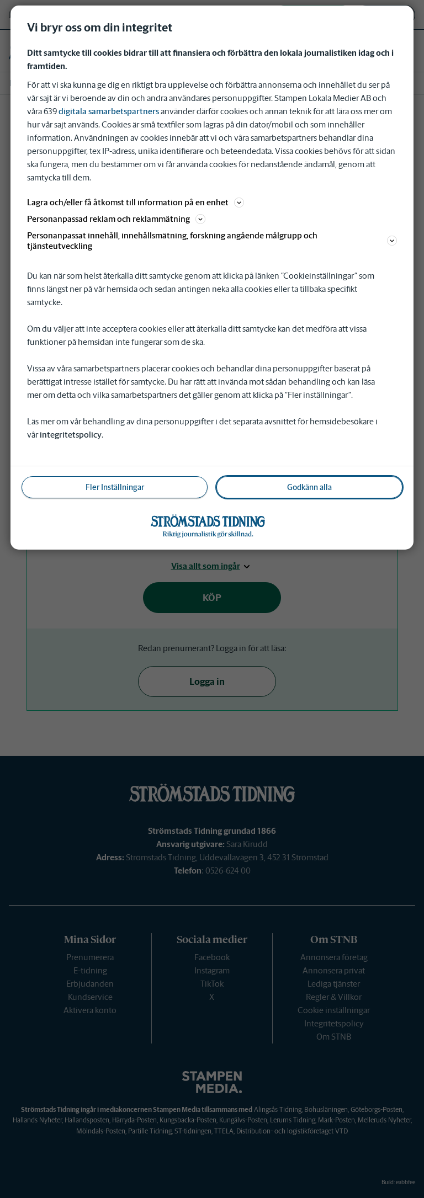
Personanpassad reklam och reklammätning (116, 219)
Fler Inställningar (115, 487)
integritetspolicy (71, 434)
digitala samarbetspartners (109, 111)
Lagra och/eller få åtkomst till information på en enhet (135, 202)
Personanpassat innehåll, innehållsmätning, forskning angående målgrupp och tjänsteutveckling (212, 240)
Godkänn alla (309, 487)
